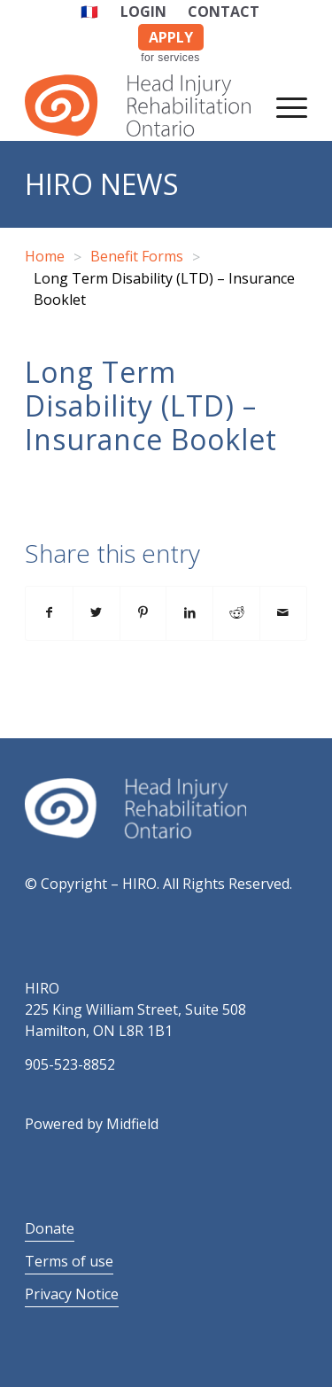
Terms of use (69, 1261)
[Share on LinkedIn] (189, 613)
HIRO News (102, 184)
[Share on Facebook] (49, 613)
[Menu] (283, 105)
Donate (49, 1228)
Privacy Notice (72, 1294)
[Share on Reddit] (236, 613)
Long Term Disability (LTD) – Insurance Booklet (151, 405)
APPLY (171, 37)
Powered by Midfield (91, 1124)
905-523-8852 (70, 1064)
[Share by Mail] (283, 613)
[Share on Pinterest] (143, 613)
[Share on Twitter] (96, 613)
